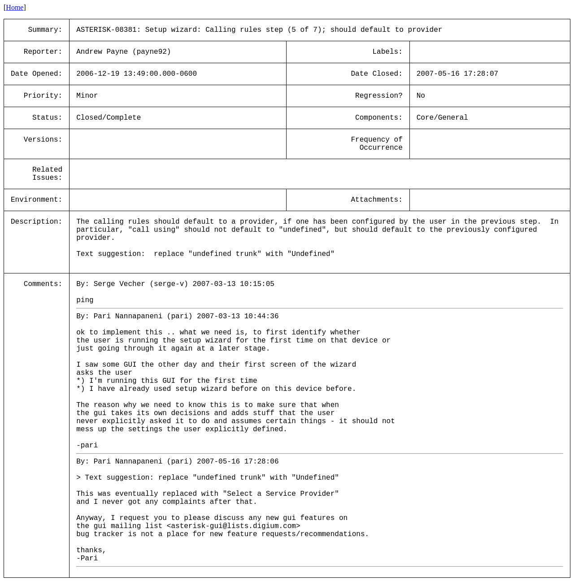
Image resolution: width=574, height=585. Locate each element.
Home (14, 7)
